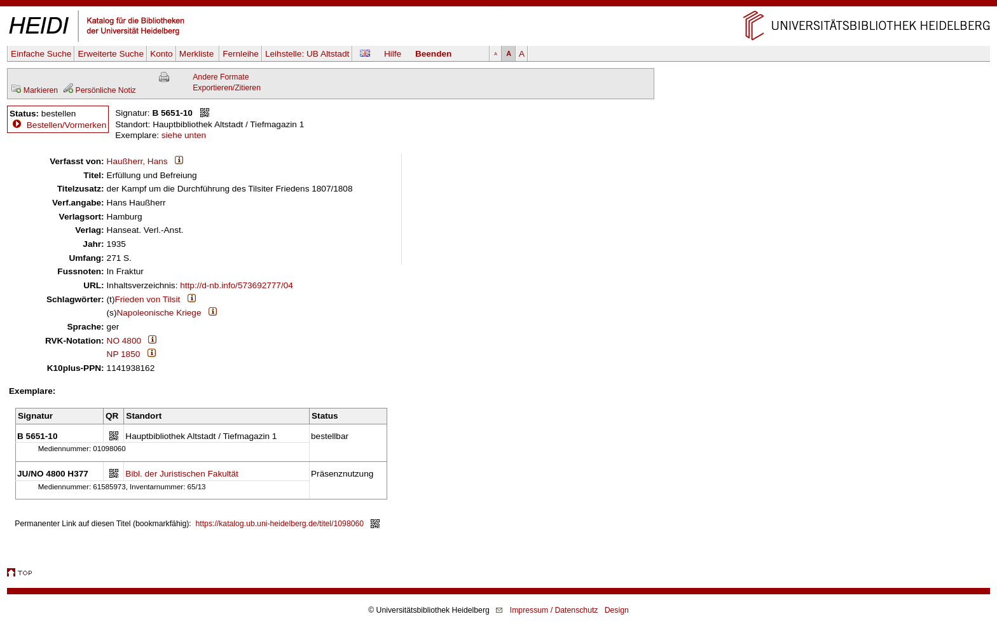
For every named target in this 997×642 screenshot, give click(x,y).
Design (617, 610)
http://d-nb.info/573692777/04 (236, 285)
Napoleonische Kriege (158, 313)
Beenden (433, 54)
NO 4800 (124, 340)
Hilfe (392, 54)
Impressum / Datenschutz (554, 610)
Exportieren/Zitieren (227, 87)
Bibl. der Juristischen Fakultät (181, 473)
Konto (161, 54)
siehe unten (184, 135)
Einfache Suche (41, 54)
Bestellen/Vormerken (66, 125)
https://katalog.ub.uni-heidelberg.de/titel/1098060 (280, 523)
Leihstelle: (307, 54)
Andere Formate (221, 77)
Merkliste (197, 54)
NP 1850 (124, 354)
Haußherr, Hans (137, 161)
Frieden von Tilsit (147, 299)
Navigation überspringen (498, 5)
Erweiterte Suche (111, 54)
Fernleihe (241, 54)
